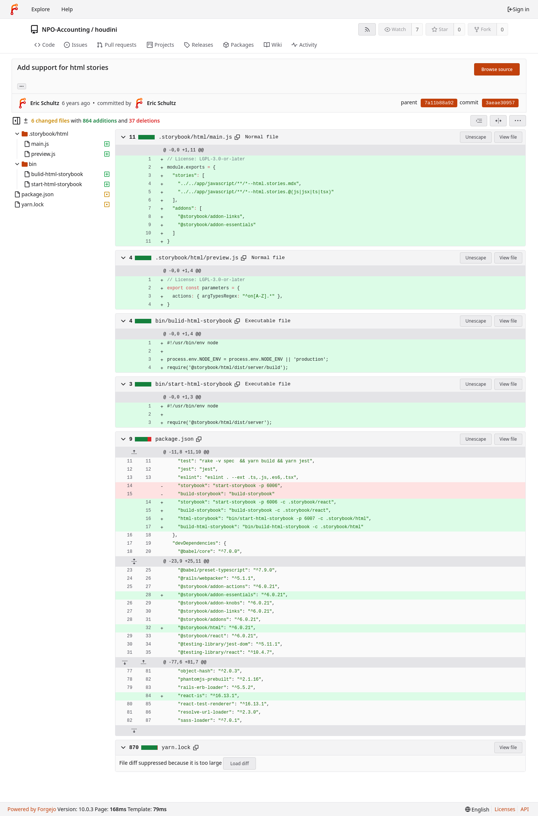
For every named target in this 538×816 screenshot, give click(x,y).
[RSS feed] (367, 29)
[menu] (517, 120)
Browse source (497, 69)
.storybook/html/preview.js (196, 258)
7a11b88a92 (439, 103)
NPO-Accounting (66, 29)
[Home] (14, 9)
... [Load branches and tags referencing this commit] (21, 85)
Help (67, 9)
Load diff (239, 763)
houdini (106, 29)
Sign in (518, 9)
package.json (174, 439)
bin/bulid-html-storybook (193, 321)
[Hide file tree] (16, 120)
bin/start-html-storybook (193, 384)
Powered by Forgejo (31, 809)
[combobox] (478, 120)
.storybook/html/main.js (195, 137)
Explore (40, 9)
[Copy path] (237, 137)
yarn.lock (176, 748)
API (524, 809)
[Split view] (498, 120)
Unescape (476, 137)
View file (508, 137)
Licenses (505, 809)
